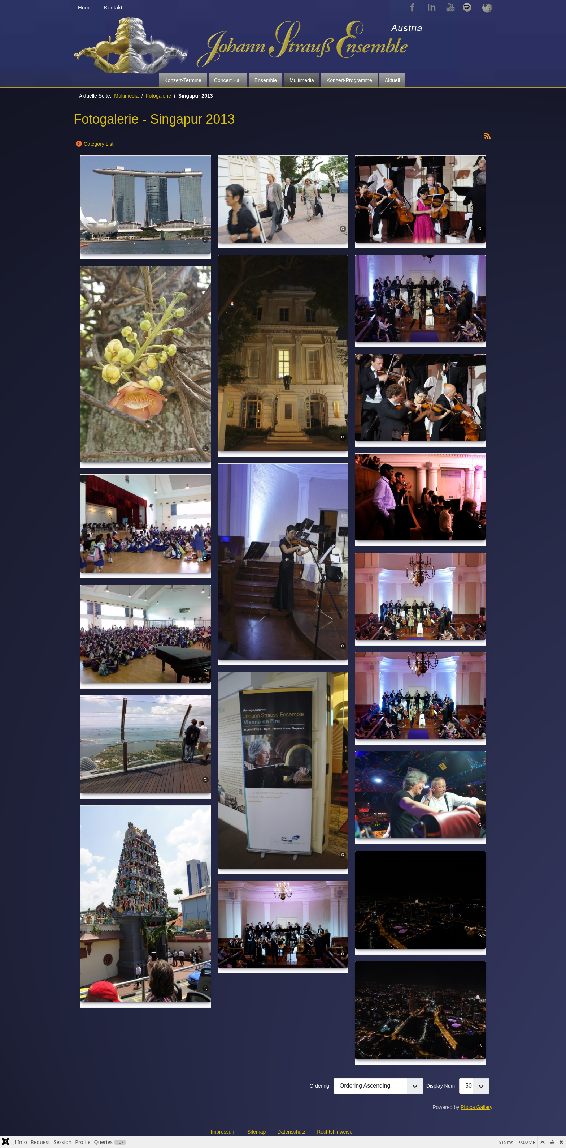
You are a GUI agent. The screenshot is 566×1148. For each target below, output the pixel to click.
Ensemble (265, 80)
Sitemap (256, 1132)
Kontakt (113, 7)
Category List (98, 144)
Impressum (223, 1132)
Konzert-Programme (349, 80)
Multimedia (301, 80)
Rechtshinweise (334, 1132)
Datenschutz (291, 1132)
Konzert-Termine (182, 80)
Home (85, 7)
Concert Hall (228, 80)
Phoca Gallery (476, 1107)
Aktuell (392, 80)
